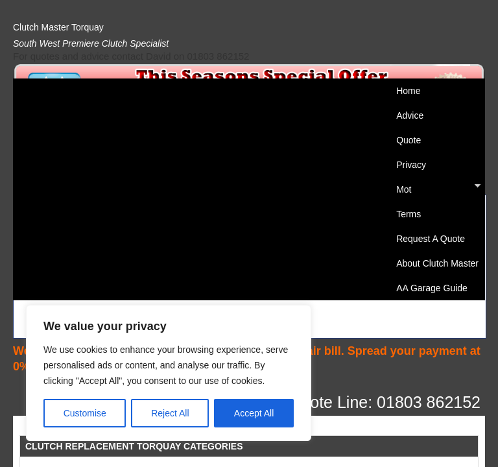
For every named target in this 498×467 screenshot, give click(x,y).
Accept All (254, 413)
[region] (168, 373)
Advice (409, 115)
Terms (408, 214)
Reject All (170, 413)
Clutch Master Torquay (58, 27)
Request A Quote (430, 239)
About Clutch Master (437, 263)
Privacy (411, 165)
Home (408, 91)
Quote (408, 140)
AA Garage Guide (432, 288)
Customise (85, 413)
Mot (435, 189)
